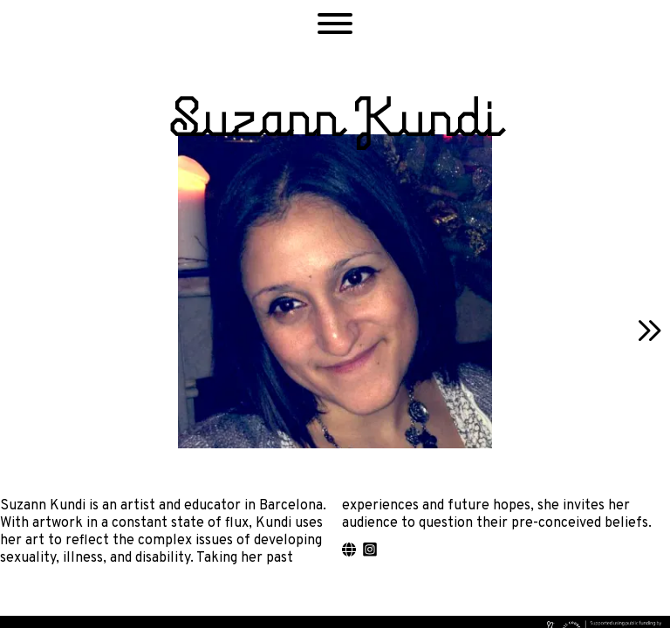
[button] (335, 26)
